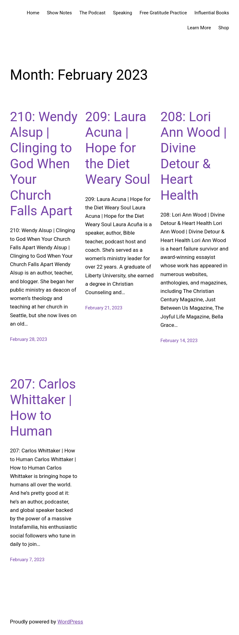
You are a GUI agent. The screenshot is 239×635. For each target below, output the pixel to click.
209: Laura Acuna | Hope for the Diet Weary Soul (117, 148)
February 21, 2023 (103, 308)
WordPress (70, 621)
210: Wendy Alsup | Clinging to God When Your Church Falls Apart (43, 163)
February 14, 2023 (179, 340)
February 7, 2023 (27, 559)
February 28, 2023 (28, 339)
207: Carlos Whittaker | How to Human (43, 407)
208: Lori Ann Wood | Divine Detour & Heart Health (194, 156)
